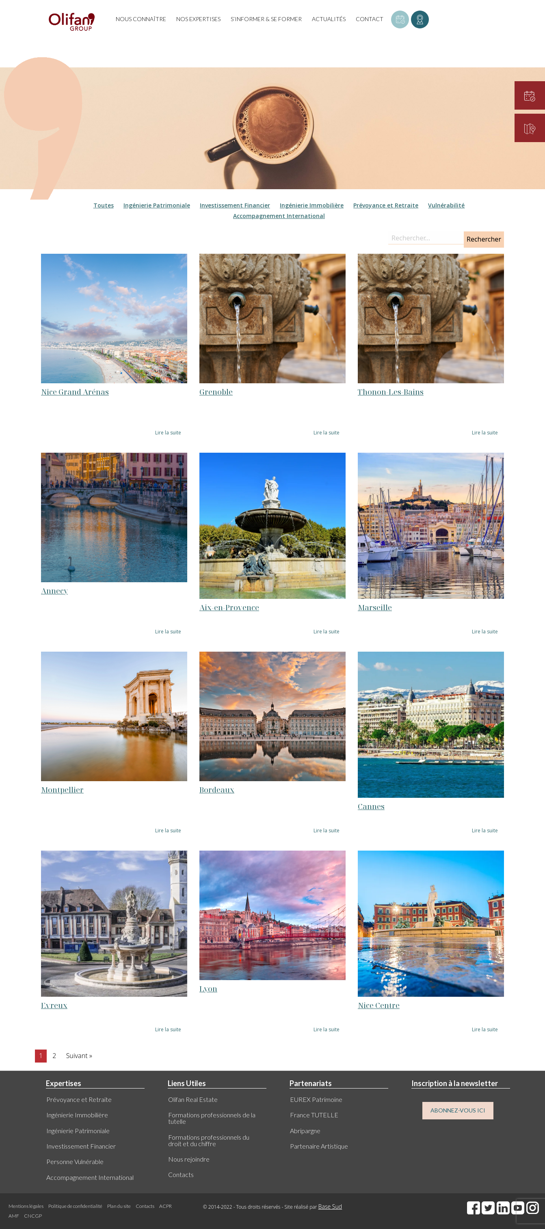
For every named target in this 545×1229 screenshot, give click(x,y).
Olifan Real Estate (193, 1099)
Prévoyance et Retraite (385, 205)
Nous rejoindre (189, 1159)
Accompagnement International (279, 216)
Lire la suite (168, 432)
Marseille (375, 607)
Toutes (103, 205)
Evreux (54, 1005)
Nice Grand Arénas (75, 392)
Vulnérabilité (446, 205)
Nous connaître (141, 19)
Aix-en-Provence (229, 607)
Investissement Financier (235, 205)
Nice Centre (379, 1005)
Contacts (181, 1174)
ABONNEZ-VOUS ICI (457, 1110)
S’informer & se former (266, 19)
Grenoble (216, 392)
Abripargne (305, 1130)
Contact (369, 19)
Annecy (54, 591)
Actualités (329, 19)
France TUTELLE (314, 1115)
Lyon (208, 989)
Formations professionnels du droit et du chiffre (208, 1140)
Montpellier (62, 790)
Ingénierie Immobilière (312, 205)
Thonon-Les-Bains (391, 392)
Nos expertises (198, 19)
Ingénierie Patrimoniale (156, 205)
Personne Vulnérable (75, 1161)
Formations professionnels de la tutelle (211, 1118)
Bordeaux (216, 790)
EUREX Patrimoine (316, 1099)
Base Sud (330, 1206)
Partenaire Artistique (319, 1146)
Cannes (371, 806)
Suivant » (79, 1055)
